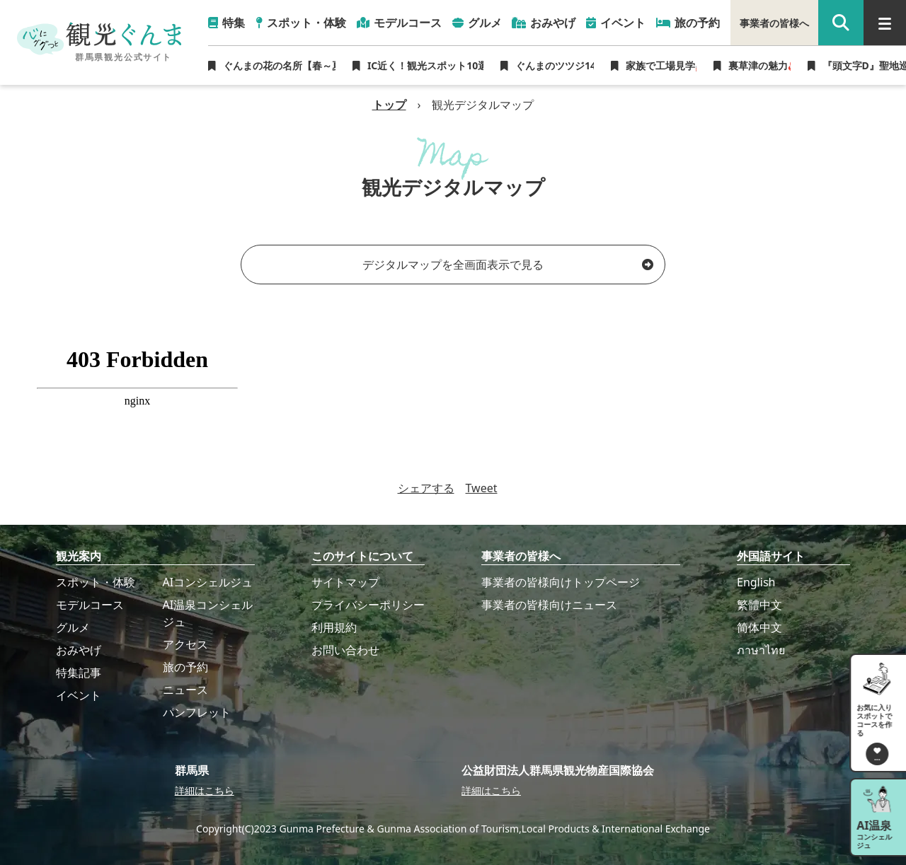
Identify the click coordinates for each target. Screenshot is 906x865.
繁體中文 (759, 605)
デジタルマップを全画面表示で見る (507, 264)
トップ (389, 104)
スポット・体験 (95, 582)
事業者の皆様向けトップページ (560, 582)
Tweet (482, 488)
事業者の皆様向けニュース (549, 605)
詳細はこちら (204, 790)
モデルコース (90, 605)
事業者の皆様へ (774, 23)
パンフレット (197, 712)
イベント (78, 695)
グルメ (73, 627)
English (756, 582)
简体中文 (759, 627)
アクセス (185, 644)
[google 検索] (841, 22)
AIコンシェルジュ (208, 582)
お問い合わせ (345, 650)
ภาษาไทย (761, 650)
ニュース (185, 689)
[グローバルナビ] (885, 22)
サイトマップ (345, 582)
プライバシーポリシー (368, 605)
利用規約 (334, 627)
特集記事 (78, 672)
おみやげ (78, 650)
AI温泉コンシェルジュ (208, 613)
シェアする (426, 488)
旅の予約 (185, 667)
